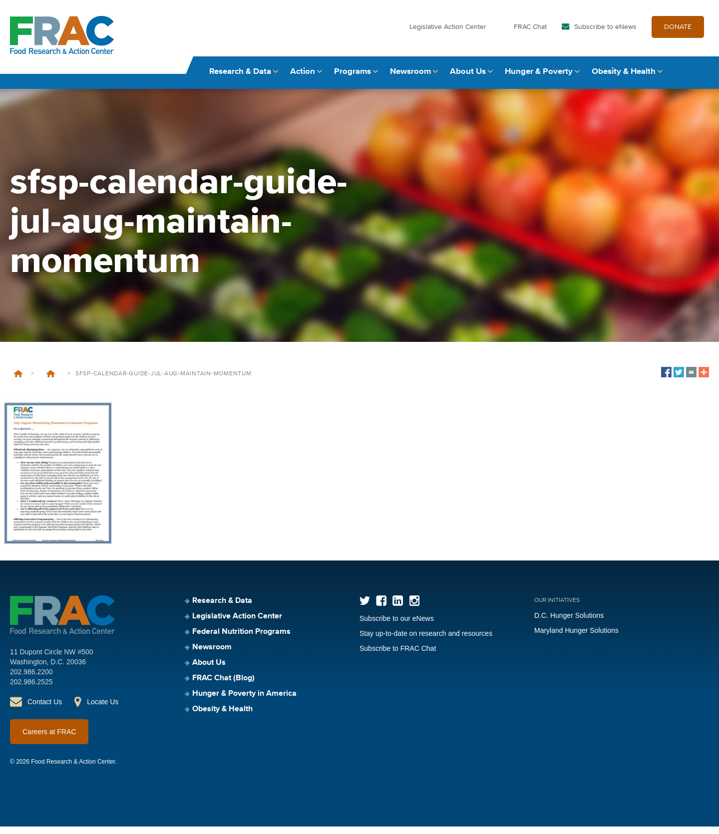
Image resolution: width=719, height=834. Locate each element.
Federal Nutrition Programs (241, 639)
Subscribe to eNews (605, 33)
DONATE (678, 33)
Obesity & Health (624, 78)
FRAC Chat (530, 33)
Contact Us (44, 709)
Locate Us (102, 709)
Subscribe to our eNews (397, 626)
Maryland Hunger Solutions (576, 638)
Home (18, 381)
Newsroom (410, 78)
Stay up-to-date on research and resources (426, 641)
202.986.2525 (31, 689)
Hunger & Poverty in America (244, 701)
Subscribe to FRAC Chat (398, 656)
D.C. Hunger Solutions (569, 623)
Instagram (414, 608)
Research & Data (240, 78)
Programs (352, 78)
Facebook (381, 608)
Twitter (365, 608)
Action (302, 78)
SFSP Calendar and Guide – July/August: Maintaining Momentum (50, 381)
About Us (468, 78)
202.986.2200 (31, 679)
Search (699, 78)
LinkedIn (397, 608)
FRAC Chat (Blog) (223, 686)
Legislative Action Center (447, 33)
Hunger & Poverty (539, 78)
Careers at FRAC (49, 739)
